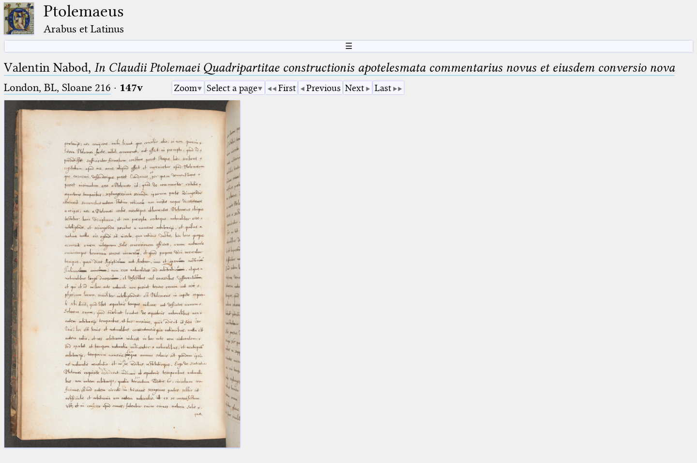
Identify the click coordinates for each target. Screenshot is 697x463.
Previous (323, 87)
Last (383, 87)
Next (354, 87)
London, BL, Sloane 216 (57, 87)
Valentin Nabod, (339, 67)
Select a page (232, 87)
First (287, 87)
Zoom (185, 87)
